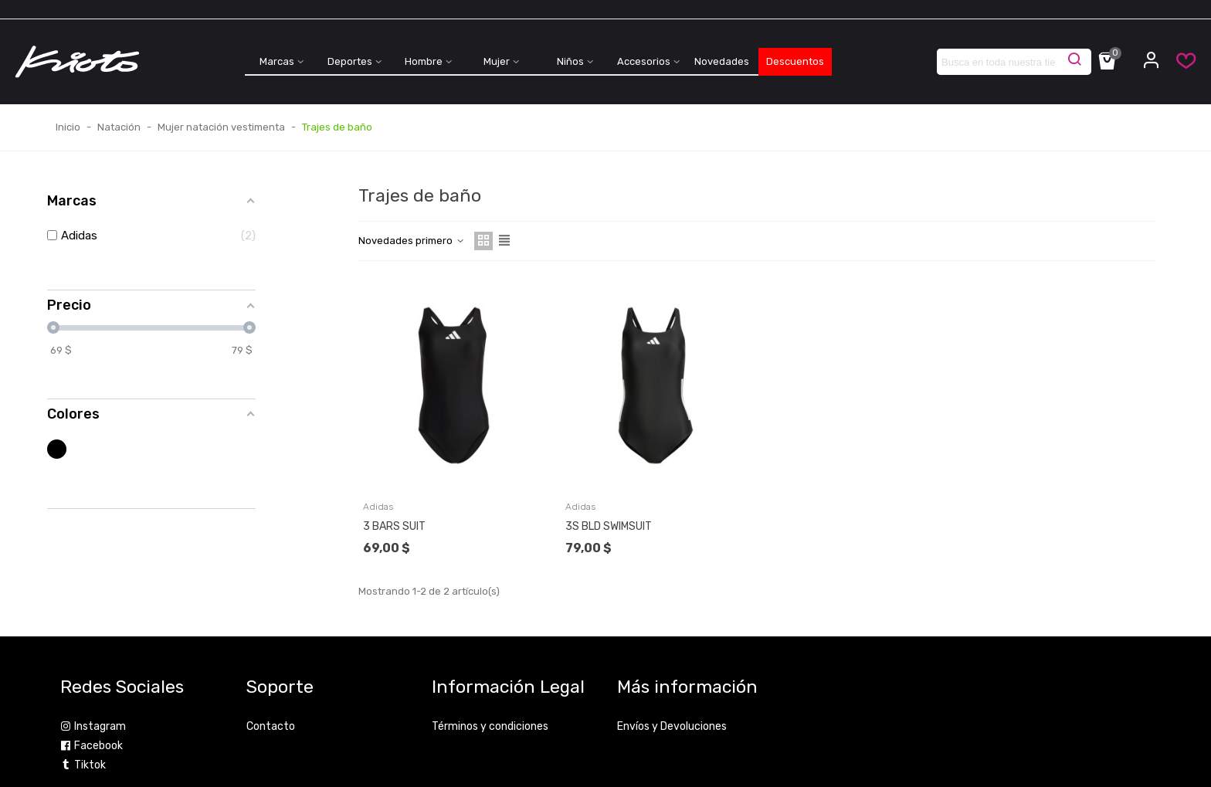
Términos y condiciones (490, 726)
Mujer (496, 61)
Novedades (721, 61)
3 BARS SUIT (394, 526)
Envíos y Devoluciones (672, 726)
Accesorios (643, 61)
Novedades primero (411, 240)
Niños (570, 61)
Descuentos (795, 61)
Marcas (277, 61)
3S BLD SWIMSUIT (608, 526)
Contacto (270, 726)
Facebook (91, 746)
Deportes (349, 61)
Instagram (93, 726)
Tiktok (83, 765)
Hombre (424, 61)
